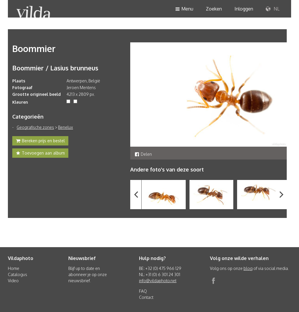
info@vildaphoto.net (157, 280)
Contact (146, 297)
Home (13, 268)
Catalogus (17, 274)
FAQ (143, 291)
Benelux (65, 127)
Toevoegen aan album (40, 153)
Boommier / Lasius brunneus (55, 68)
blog (248, 268)
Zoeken (214, 9)
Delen (143, 154)
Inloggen (243, 9)
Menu (184, 9)
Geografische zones (35, 127)
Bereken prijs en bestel (40, 141)
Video (13, 280)
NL (272, 9)
